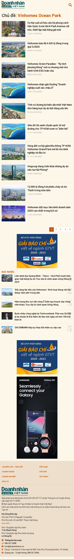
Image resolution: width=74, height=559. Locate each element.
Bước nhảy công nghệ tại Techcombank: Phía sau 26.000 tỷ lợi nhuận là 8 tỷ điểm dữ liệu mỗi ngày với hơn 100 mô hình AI (43, 316)
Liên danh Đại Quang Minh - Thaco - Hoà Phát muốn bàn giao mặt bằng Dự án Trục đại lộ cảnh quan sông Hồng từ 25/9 (43, 279)
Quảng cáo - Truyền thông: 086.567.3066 (20, 553)
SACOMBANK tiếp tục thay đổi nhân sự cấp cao (38, 327)
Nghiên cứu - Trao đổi (12, 467)
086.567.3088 (9, 543)
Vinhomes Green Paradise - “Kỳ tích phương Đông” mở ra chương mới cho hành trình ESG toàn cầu (47, 67)
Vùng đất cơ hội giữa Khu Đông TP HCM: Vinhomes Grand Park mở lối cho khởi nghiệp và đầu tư (49, 149)
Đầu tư (5, 481)
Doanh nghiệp (9, 477)
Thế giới (43, 472)
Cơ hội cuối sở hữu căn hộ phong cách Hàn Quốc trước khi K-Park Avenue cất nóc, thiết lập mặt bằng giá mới (48, 26)
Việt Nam (43, 467)
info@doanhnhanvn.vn (13, 546)
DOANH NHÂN (8, 472)
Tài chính (43, 477)
